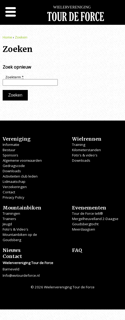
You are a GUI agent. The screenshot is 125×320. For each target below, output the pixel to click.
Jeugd (7, 224)
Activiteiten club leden (20, 176)
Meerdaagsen (83, 229)
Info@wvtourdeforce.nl (21, 275)
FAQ (77, 250)
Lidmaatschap (14, 181)
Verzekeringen (15, 186)
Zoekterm (14, 77)
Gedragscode (14, 165)
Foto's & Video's (15, 229)
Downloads (12, 171)
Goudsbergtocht (85, 224)
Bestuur (9, 149)
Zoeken (21, 37)
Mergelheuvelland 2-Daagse (95, 218)
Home (7, 37)
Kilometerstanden (86, 149)
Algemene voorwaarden (22, 160)
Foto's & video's (84, 155)
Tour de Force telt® (87, 213)
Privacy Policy (13, 197)
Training (78, 144)
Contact (9, 192)
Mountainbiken (22, 208)
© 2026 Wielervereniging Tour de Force (63, 287)
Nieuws (12, 250)
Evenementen (89, 208)
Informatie (11, 144)
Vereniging (16, 139)
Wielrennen (86, 139)
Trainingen (11, 213)
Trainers (9, 218)
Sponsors (10, 155)
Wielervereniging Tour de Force (75, 15)
